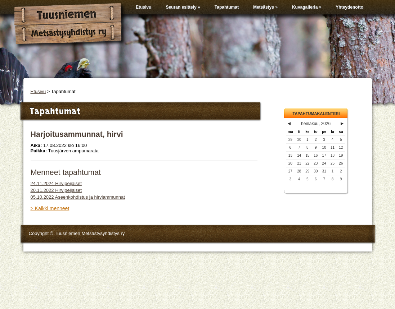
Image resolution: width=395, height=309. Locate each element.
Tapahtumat (227, 7)
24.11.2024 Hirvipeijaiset (56, 183)
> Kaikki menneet (50, 208)
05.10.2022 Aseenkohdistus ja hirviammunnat (78, 197)
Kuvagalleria (306, 7)
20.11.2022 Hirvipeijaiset (56, 190)
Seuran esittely (183, 7)
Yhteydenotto (349, 7)
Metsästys (265, 7)
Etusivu (143, 7)
